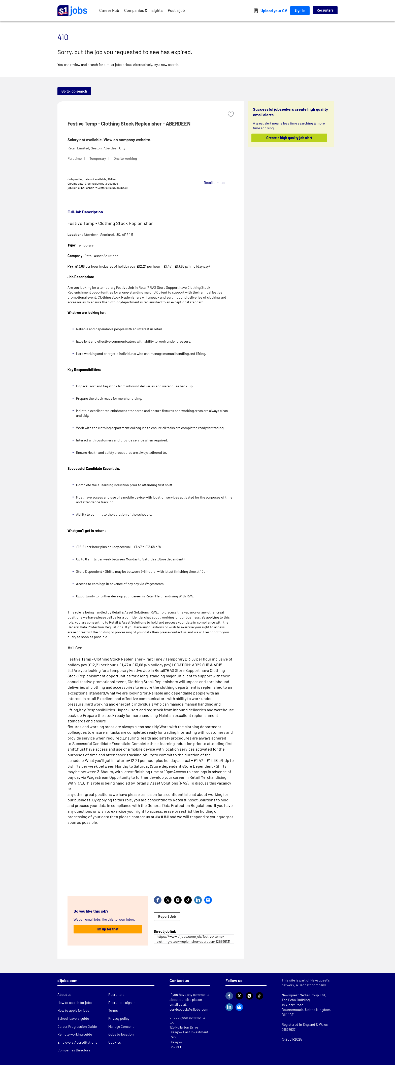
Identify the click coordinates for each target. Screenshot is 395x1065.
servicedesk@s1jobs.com (189, 1009)
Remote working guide (74, 1034)
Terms (113, 1010)
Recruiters (325, 10)
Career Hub (109, 10)
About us (64, 994)
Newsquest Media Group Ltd (303, 995)
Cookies (114, 1042)
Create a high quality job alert (289, 138)
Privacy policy (118, 1018)
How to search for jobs (74, 1002)
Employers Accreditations (77, 1042)
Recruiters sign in (122, 1002)
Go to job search (74, 91)
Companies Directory (73, 1050)
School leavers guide (73, 1018)
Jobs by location (121, 1034)
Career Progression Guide (77, 1026)
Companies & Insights (143, 10)
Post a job (176, 10)
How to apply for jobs (73, 1010)
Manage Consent (121, 1026)
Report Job (167, 916)
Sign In (299, 10)
